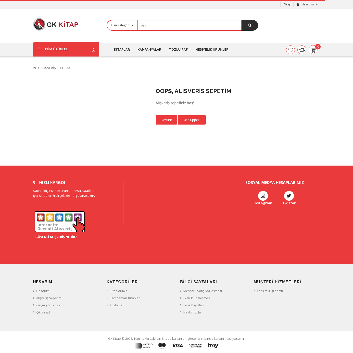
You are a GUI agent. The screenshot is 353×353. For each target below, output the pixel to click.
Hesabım (43, 291)
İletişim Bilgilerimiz (270, 291)
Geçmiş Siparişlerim (50, 305)
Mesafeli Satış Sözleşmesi (202, 291)
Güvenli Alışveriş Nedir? (55, 237)
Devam (166, 119)
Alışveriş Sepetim (55, 68)
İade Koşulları (193, 305)
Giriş (287, 4)
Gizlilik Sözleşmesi (197, 298)
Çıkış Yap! (43, 312)
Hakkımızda (192, 312)
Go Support (192, 119)
